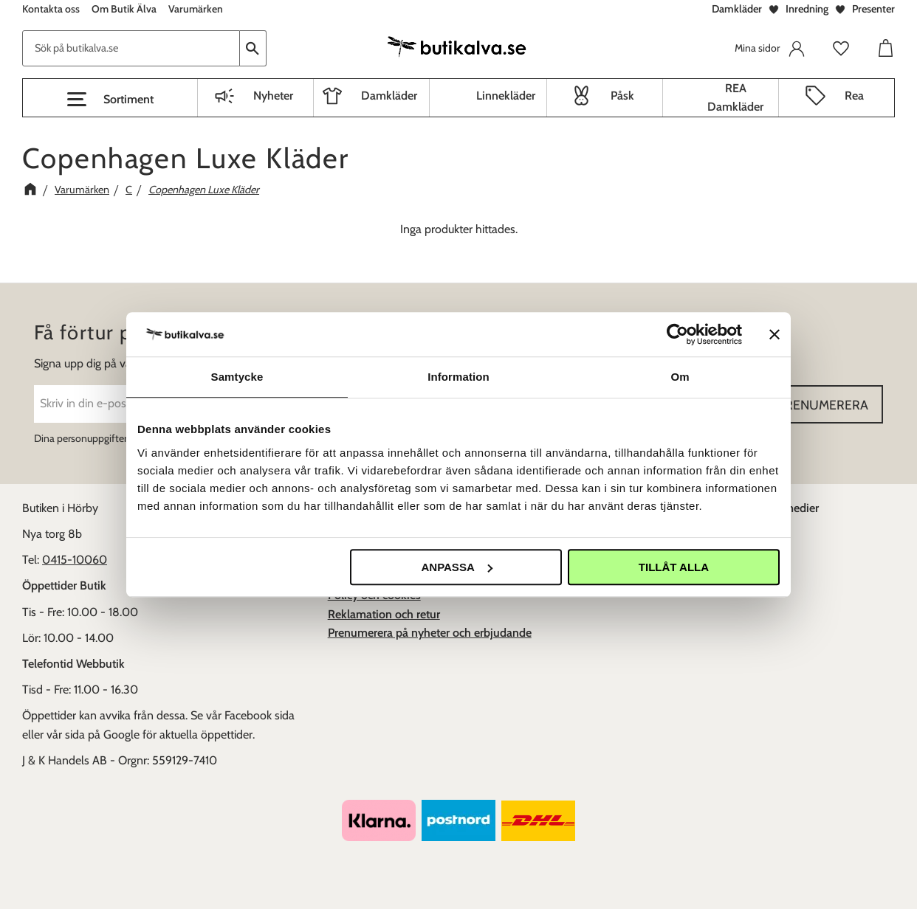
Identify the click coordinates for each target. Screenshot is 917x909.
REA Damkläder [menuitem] (735, 97)
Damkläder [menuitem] (389, 96)
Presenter (873, 8)
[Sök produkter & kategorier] (131, 48)
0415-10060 (74, 560)
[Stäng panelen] (774, 334)
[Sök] (253, 48)
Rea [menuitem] (854, 96)
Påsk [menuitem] (622, 96)
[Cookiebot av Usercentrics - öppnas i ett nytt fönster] (677, 334)
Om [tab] (679, 376)
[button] (110, 100)
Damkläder (737, 8)
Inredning (807, 8)
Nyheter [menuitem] (273, 96)
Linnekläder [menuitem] (505, 96)
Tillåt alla (674, 567)
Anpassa (456, 567)
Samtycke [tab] (237, 376)
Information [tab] (458, 376)
